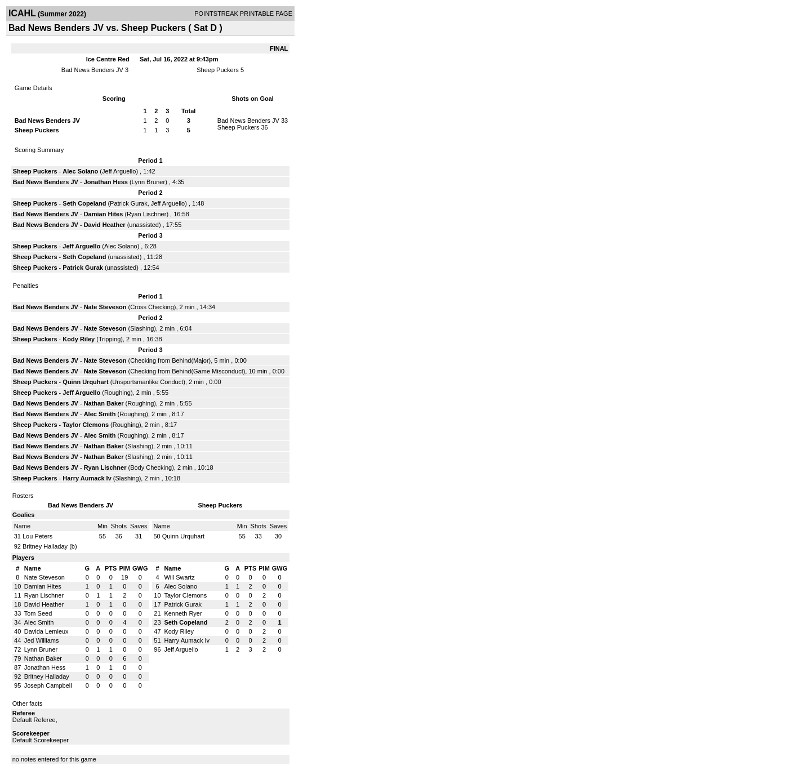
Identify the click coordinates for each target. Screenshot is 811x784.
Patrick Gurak (129, 203)
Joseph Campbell (48, 685)
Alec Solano (80, 171)
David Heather (105, 224)
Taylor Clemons (86, 424)
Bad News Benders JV (92, 69)
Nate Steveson (105, 307)
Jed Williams (41, 640)
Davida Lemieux (46, 631)
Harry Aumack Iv (87, 478)
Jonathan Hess (106, 182)
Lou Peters (37, 536)
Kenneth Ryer (183, 613)
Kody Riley (79, 339)
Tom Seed (38, 613)
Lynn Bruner (149, 182)
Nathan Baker (104, 403)
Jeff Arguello (119, 171)
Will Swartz (179, 577)
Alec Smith (100, 414)
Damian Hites (103, 214)
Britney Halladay (46, 676)
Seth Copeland (84, 203)
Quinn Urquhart (85, 381)
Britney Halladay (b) (50, 546)
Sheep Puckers (218, 69)
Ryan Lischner (146, 214)
